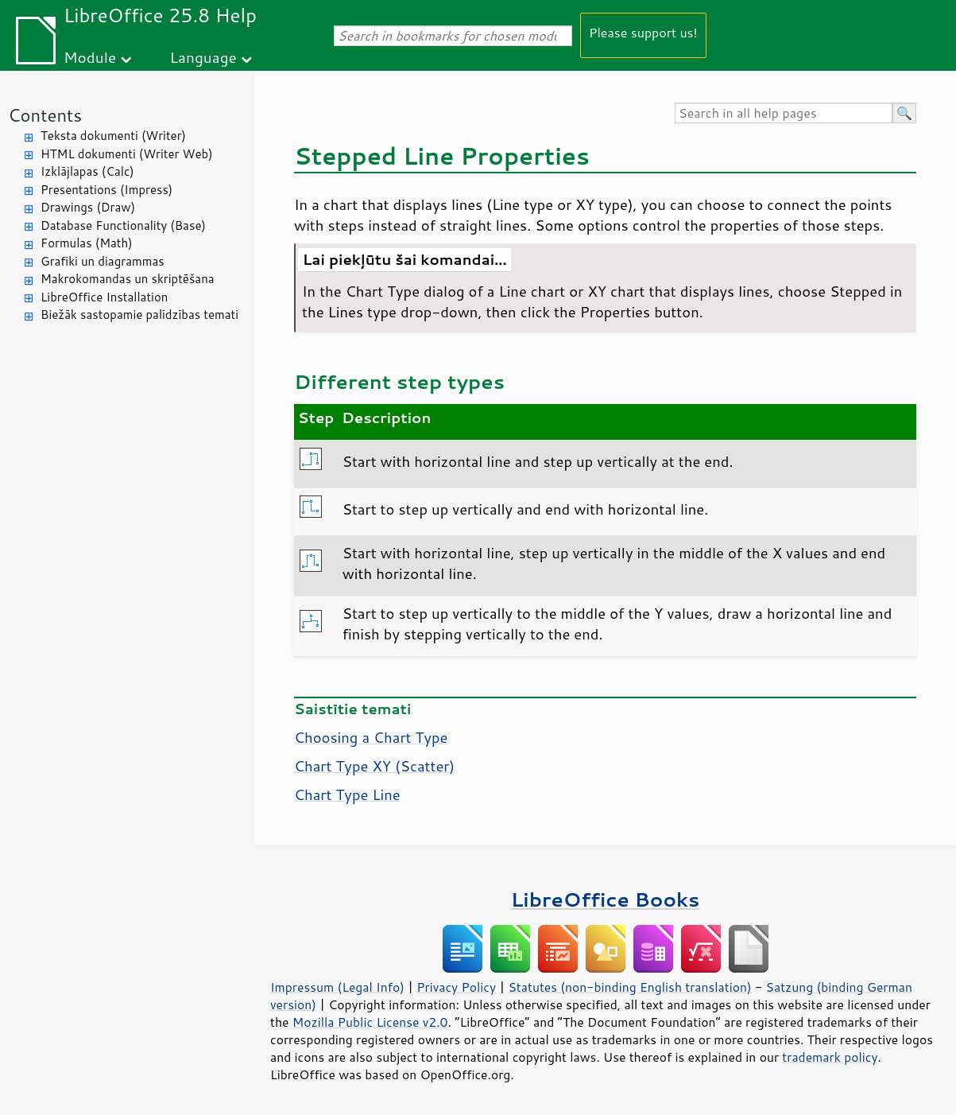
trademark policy (829, 1057)
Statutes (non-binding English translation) (629, 987)
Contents (45, 115)
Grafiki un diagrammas (102, 261)
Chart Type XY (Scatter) (374, 766)
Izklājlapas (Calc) (87, 171)
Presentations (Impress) (106, 189)
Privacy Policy (456, 987)
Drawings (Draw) (88, 207)
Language (203, 57)
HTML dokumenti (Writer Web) (127, 154)
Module (90, 57)
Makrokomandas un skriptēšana (128, 278)
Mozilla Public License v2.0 (370, 1022)
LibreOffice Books (605, 899)
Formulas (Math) (87, 243)
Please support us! (643, 32)
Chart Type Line (347, 794)
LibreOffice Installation (104, 297)
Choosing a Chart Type (370, 737)
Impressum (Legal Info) (337, 987)
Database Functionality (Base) (123, 225)
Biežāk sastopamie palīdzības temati (139, 314)
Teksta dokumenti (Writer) (113, 135)
